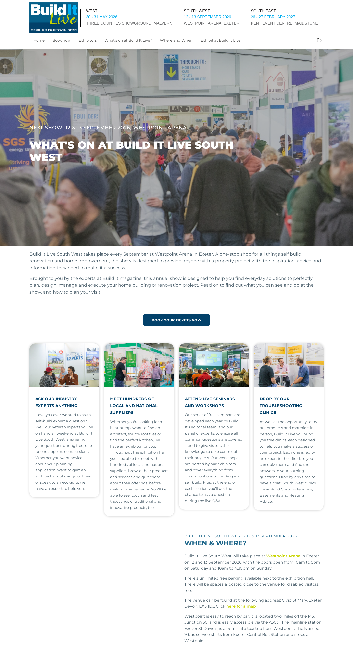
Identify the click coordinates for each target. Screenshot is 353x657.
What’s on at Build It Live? (128, 40)
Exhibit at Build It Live (220, 40)
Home (39, 40)
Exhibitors (87, 40)
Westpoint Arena (283, 555)
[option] (176, 147)
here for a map (241, 606)
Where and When (176, 40)
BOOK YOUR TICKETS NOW (177, 320)
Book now (61, 40)
